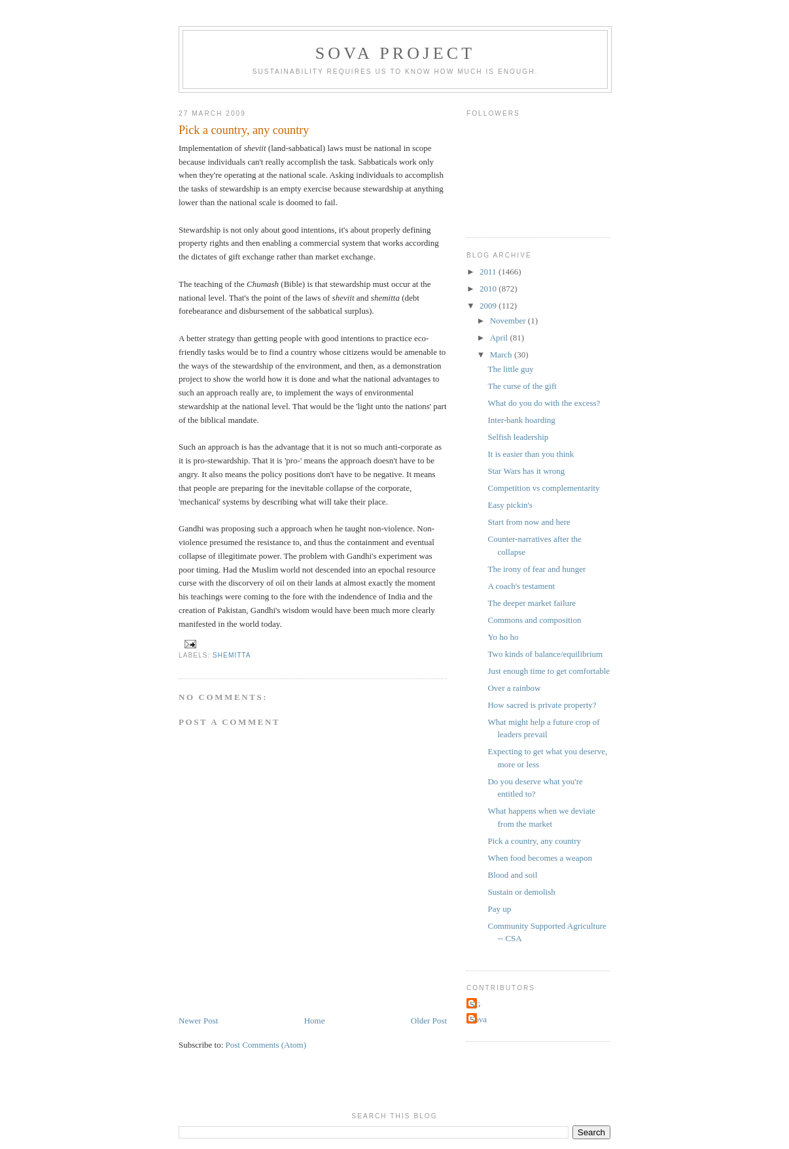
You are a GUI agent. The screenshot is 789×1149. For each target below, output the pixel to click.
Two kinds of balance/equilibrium (545, 654)
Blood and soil (512, 875)
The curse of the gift (521, 386)
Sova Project (395, 53)
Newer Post (198, 1020)
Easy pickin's (509, 505)
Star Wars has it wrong (526, 471)
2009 (489, 305)
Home (314, 1020)
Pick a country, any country (533, 841)
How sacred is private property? (541, 705)
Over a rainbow (513, 688)
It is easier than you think (530, 454)
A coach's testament (521, 586)
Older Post (429, 1020)
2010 (489, 288)
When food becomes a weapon (539, 858)
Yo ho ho (502, 637)
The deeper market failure (531, 603)
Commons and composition (534, 620)
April (500, 337)
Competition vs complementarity (543, 488)
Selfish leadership (517, 437)
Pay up (499, 909)
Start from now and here (528, 522)
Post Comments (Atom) (266, 1045)
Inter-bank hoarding (521, 420)
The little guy (510, 369)
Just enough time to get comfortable (548, 671)
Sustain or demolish (521, 892)
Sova (478, 1019)
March (502, 354)
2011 (489, 271)
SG (475, 1004)
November (509, 320)
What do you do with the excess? (543, 403)
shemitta (232, 655)
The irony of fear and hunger (536, 569)
